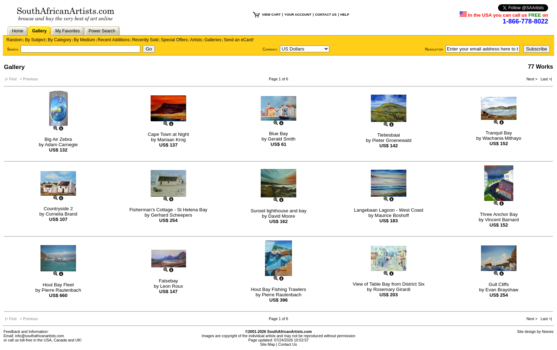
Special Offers (174, 39)
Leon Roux (171, 286)
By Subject (35, 39)
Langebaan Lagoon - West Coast (388, 210)
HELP (344, 14)
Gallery (39, 30)
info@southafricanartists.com (39, 336)
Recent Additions (114, 39)
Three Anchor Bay (499, 214)
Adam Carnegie (61, 144)
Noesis (547, 331)
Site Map (267, 344)
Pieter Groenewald (391, 140)
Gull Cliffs (499, 284)
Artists (196, 39)
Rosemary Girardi (391, 289)
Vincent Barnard (502, 219)
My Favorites (67, 30)
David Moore (281, 216)
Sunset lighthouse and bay (278, 210)
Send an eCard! (239, 39)
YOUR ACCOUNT (298, 14)
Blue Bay (278, 133)
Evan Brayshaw (502, 289)
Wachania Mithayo (501, 138)
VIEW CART (271, 14)
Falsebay (168, 280)
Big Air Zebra (58, 139)
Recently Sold (145, 39)
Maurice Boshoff (392, 215)
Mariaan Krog (171, 139)
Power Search (101, 30)
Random (14, 39)
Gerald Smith (282, 139)
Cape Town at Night (168, 134)
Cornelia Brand (61, 214)
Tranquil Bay (499, 133)
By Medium (84, 39)
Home (17, 30)
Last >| (545, 79)
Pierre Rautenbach (61, 290)
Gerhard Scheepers (171, 215)
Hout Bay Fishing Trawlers (278, 289)
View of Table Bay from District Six (388, 284)
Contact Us (287, 344)
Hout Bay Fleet (58, 284)
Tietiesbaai (388, 135)
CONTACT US (325, 14)
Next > (532, 79)
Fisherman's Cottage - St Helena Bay (168, 209)
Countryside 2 (58, 208)
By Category (59, 39)
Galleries (213, 39)
